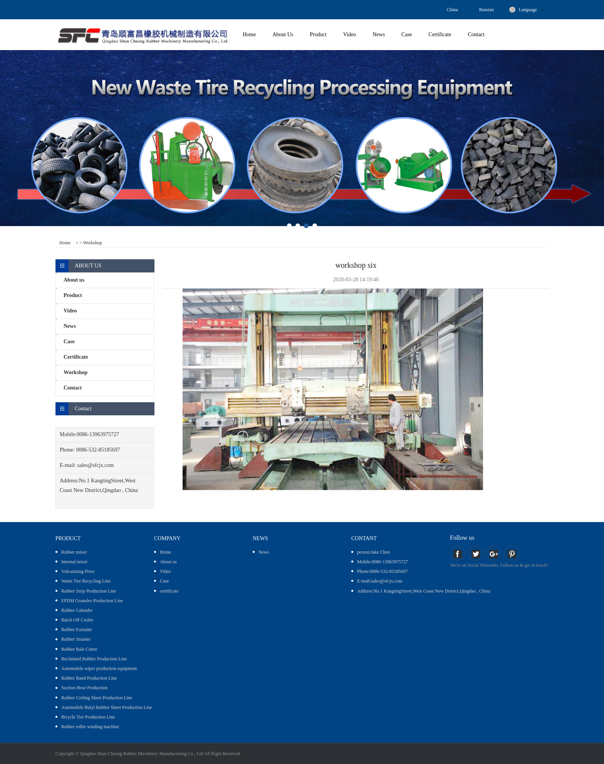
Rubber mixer (74, 552)
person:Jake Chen (373, 552)
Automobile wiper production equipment (99, 668)
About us (168, 561)
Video (349, 34)
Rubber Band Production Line (89, 678)
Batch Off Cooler (77, 620)
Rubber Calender (77, 610)
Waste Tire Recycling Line (86, 581)
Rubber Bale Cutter (79, 649)
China (452, 9)
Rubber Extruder (76, 629)
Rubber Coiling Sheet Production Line (97, 697)
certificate (169, 591)
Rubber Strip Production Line (88, 591)
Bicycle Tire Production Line (88, 717)
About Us (282, 34)
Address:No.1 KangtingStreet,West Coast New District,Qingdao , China (423, 591)
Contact (476, 34)
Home (249, 34)
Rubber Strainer (76, 639)
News (378, 34)
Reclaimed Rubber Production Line (94, 659)
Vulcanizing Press (77, 571)
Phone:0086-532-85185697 (382, 571)
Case (406, 34)
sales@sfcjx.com (95, 465)
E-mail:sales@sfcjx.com (379, 581)
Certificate (439, 34)
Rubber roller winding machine (90, 726)
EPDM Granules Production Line (92, 600)
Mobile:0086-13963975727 (382, 561)
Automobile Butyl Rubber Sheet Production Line (106, 707)
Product (318, 34)
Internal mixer (74, 561)
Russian (486, 9)
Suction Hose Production (84, 687)
